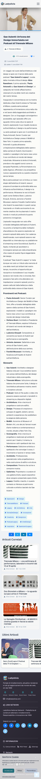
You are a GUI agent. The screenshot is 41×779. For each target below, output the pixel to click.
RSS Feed (22, 747)
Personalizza (31, 773)
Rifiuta (19, 773)
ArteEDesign (25, 522)
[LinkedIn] (29, 725)
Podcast (24, 503)
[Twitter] (17, 725)
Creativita (9, 517)
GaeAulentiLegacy (24, 526)
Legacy (8, 508)
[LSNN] (36, 725)
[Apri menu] (38, 4)
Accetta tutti (8, 773)
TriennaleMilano (11, 503)
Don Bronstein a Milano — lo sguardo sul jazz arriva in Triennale (20, 592)
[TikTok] (23, 725)
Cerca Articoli (9, 747)
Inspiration (9, 526)
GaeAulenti (10, 499)
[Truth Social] (5, 731)
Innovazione (26, 513)
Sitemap (33, 747)
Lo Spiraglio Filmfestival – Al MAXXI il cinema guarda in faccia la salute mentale (20, 621)
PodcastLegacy (11, 522)
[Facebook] (5, 725)
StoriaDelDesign (11, 513)
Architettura (20, 508)
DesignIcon (21, 517)
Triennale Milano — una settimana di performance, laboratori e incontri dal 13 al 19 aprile (20, 563)
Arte (29, 508)
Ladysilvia (8, 3)
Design (20, 499)
